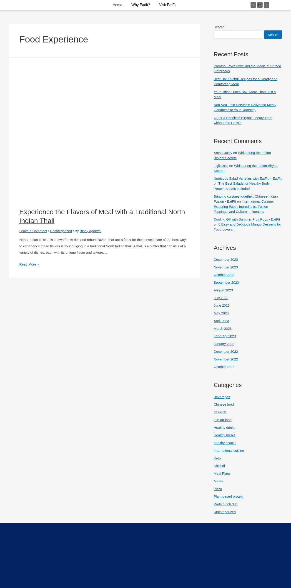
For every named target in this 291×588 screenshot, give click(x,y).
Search (219, 27)
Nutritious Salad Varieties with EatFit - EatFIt (248, 178)
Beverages (222, 397)
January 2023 (224, 344)
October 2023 (224, 275)
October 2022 (224, 367)
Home (117, 5)
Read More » (29, 264)
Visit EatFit (167, 5)
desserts (220, 412)
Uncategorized (61, 231)
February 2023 (225, 336)
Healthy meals (224, 435)
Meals (218, 481)
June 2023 (222, 305)
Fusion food (222, 420)
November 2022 (226, 359)
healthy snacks (225, 443)
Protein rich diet (225, 504)
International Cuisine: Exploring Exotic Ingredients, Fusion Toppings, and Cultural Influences (244, 206)
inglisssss (221, 166)
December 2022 (226, 351)
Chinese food (224, 404)
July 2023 (221, 298)
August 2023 (223, 290)
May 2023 (221, 313)
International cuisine (229, 450)
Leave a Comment (33, 231)
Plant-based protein (228, 496)
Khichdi (219, 466)
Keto (217, 458)
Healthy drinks (224, 427)
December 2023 (226, 259)
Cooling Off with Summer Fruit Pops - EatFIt (247, 219)
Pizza (218, 489)
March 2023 (223, 328)
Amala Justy (223, 153)
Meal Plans (222, 473)
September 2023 (226, 282)
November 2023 (226, 267)
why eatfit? (140, 5)
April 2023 (221, 321)
